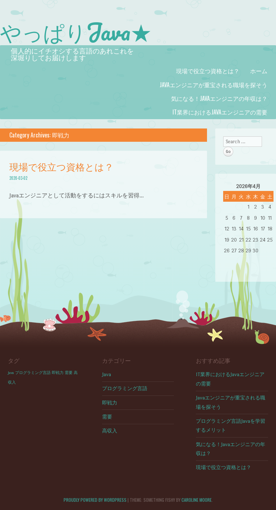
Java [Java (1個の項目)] (11, 373)
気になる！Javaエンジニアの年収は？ (219, 98)
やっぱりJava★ (76, 31)
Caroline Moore (196, 500)
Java (106, 374)
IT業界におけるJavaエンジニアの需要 (219, 112)
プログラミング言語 (124, 388)
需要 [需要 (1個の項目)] (69, 373)
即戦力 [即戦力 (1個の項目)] (58, 373)
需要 (107, 417)
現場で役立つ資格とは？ (207, 70)
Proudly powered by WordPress (95, 500)
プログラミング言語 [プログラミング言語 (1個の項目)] (33, 373)
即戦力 (109, 403)
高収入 (109, 431)
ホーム (258, 70)
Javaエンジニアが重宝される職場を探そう (213, 84)
